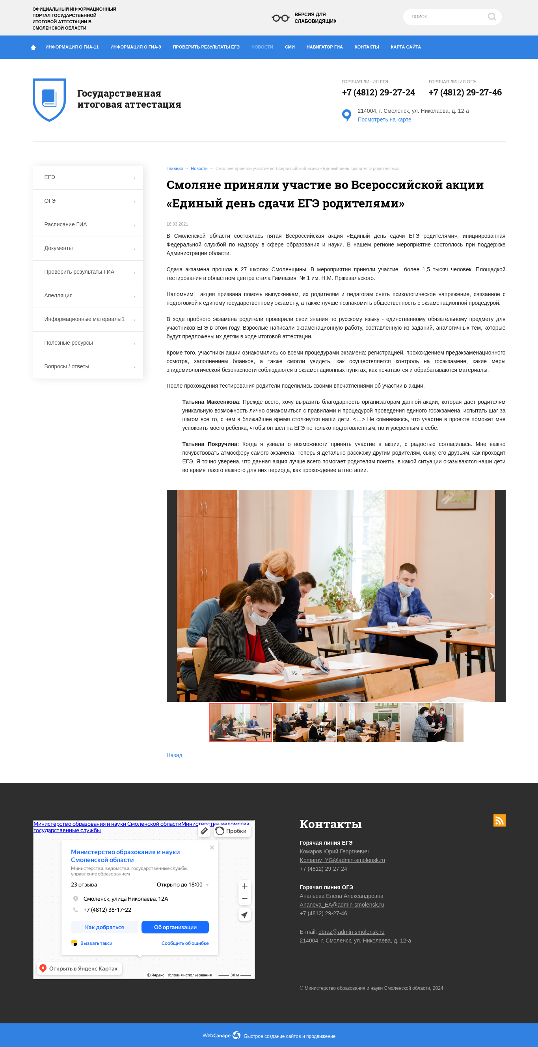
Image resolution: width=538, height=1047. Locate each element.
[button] (492, 596)
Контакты (370, 45)
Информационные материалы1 (90, 319)
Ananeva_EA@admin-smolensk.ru (342, 904)
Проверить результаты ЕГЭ (209, 45)
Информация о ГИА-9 (138, 45)
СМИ (293, 45)
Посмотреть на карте (384, 119)
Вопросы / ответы (90, 366)
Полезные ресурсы (90, 343)
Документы (90, 248)
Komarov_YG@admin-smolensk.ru (342, 860)
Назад (174, 755)
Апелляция (90, 295)
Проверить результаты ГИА (90, 272)
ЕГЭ (90, 177)
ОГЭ (90, 201)
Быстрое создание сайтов (272, 1036)
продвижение (320, 1036)
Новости (264, 45)
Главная (175, 168)
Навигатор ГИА (328, 45)
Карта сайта (406, 47)
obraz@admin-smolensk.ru (351, 932)
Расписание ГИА (90, 224)
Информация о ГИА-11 (75, 45)
